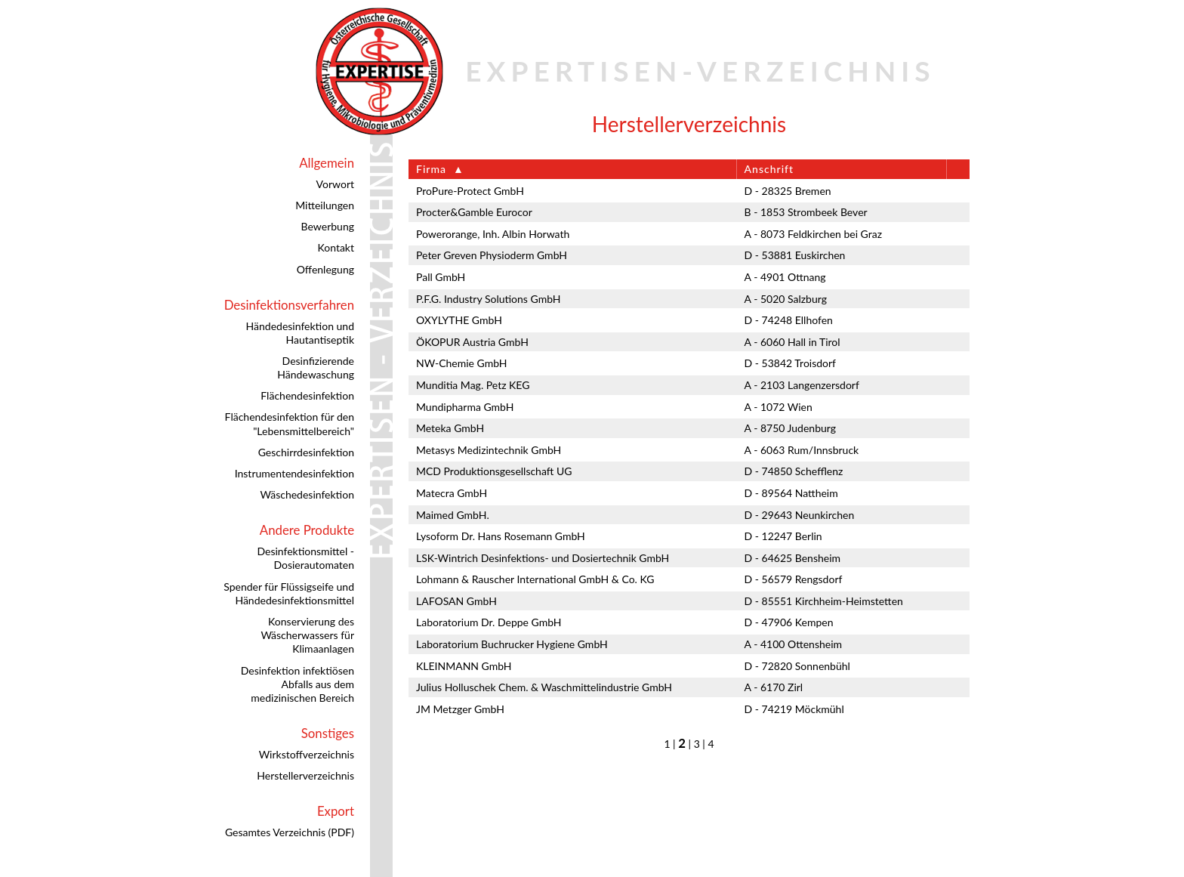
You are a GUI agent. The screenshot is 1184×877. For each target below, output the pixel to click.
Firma (431, 168)
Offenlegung (325, 269)
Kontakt (335, 247)
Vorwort (335, 184)
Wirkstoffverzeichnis (306, 754)
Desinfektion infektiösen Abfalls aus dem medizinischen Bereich (297, 684)
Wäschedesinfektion (307, 494)
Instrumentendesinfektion (294, 473)
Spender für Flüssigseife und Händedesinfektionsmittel (289, 593)
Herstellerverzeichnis (305, 775)
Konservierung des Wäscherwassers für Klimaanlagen (307, 635)
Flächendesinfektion (307, 395)
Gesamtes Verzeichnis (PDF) (289, 832)
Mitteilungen (324, 205)
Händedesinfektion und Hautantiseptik (300, 333)
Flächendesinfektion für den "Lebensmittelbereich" (289, 423)
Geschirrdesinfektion (306, 452)
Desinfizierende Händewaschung (315, 367)
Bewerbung (327, 226)
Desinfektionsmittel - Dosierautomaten (305, 558)
